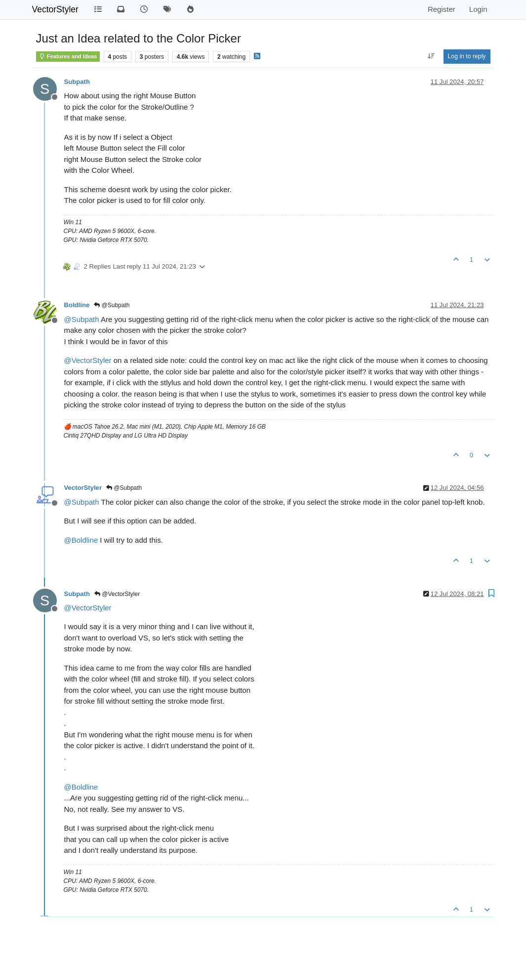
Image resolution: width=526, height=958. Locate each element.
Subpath (77, 81)
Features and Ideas (68, 56)
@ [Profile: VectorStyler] (88, 360)
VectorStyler (55, 9)
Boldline (77, 305)
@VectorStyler (117, 594)
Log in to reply (467, 56)
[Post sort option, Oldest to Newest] (431, 56)
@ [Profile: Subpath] (81, 319)
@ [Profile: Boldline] (81, 540)
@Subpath (111, 305)
